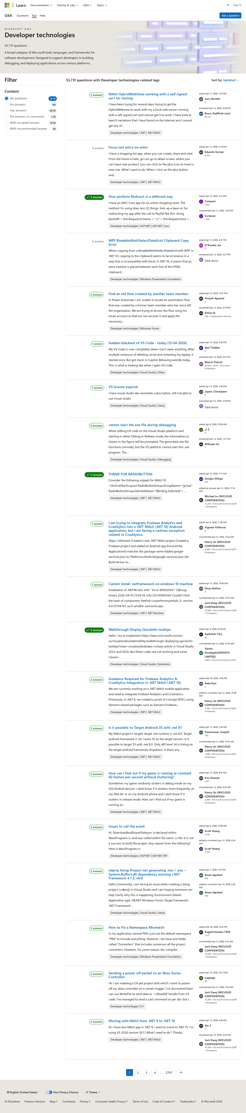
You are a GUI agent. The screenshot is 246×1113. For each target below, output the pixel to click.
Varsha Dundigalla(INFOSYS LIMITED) (217, 652)
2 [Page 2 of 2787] (138, 1072)
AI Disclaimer (12, 1101)
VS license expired (123, 386)
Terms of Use (140, 1101)
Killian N (210, 313)
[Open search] (228, 5)
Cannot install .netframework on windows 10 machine (151, 583)
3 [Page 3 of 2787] (146, 1072)
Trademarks (187, 1101)
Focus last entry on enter (128, 147)
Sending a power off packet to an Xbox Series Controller (145, 975)
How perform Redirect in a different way (141, 196)
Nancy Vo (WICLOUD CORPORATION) (217, 544)
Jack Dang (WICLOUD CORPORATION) (218, 605)
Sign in (237, 5)
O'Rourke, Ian (213, 245)
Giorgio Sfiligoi (214, 478)
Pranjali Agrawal (214, 298)
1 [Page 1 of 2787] (129, 1072)
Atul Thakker (212, 347)
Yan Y (208, 1025)
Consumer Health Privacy (110, 1101)
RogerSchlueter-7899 (217, 932)
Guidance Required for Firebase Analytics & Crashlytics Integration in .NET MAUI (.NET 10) (145, 680)
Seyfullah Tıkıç (213, 634)
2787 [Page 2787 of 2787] (169, 1072)
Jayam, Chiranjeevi (216, 391)
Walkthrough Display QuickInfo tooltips (140, 629)
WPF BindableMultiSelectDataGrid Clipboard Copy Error (149, 242)
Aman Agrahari (214, 875)
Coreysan (210, 201)
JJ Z (207, 429)
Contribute (68, 1101)
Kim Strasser (212, 778)
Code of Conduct (163, 1101)
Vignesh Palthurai (215, 527)
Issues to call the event (127, 826)
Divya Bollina (212, 588)
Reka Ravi (210, 683)
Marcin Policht (213, 362)
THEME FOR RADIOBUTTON (130, 474)
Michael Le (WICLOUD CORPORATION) (218, 498)
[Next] (181, 1072)
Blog (52, 1101)
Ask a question (230, 15)
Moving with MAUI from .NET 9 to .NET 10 (142, 1020)
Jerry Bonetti (212, 99)
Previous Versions (35, 1101)
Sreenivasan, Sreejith (217, 732)
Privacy (84, 1101)
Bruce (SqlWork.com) (217, 113)
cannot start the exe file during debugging (142, 424)
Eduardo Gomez (214, 152)
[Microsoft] (7, 5)
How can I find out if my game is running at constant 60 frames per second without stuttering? (150, 775)
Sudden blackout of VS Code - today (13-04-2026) (148, 342)
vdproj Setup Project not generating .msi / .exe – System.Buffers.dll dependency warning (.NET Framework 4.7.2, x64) (147, 874)
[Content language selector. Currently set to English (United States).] (22, 1092)
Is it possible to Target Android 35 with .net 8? (145, 727)
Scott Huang (212, 831)
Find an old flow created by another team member (149, 293)
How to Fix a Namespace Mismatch (136, 927)
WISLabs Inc (212, 444)
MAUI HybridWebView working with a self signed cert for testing (148, 96)
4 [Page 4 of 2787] (155, 1072)
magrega (210, 977)
